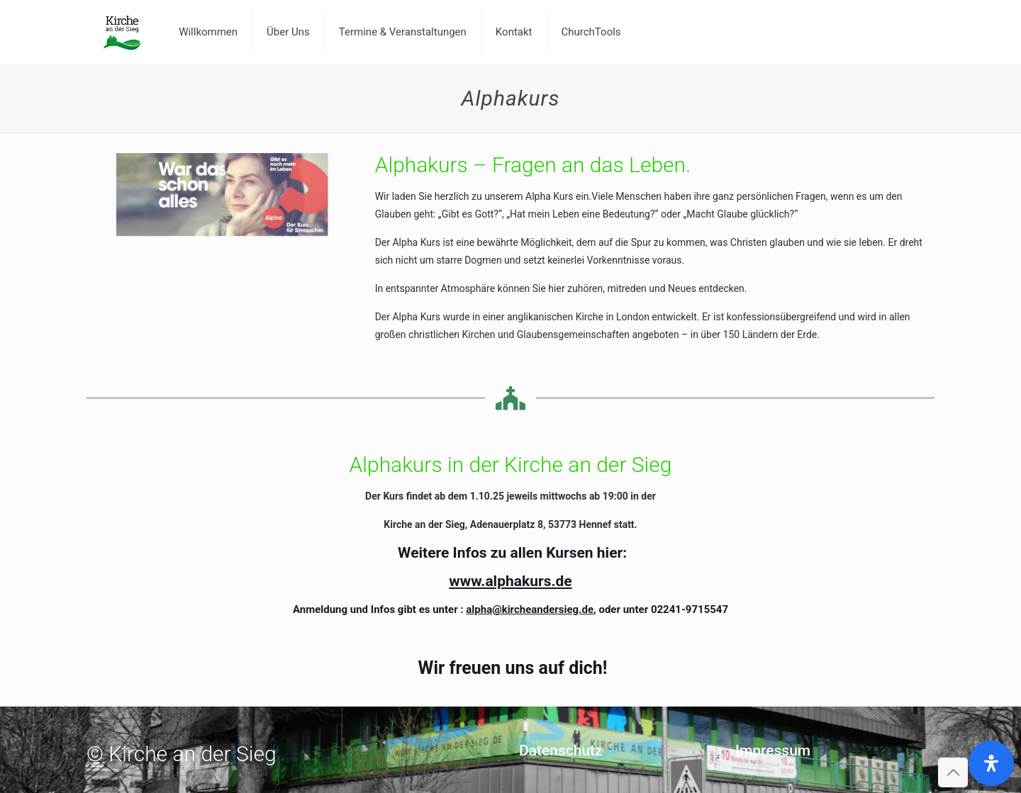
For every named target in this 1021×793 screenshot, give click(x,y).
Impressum (772, 750)
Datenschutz (561, 750)
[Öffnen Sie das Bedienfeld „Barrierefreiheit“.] (991, 763)
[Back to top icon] (953, 772)
